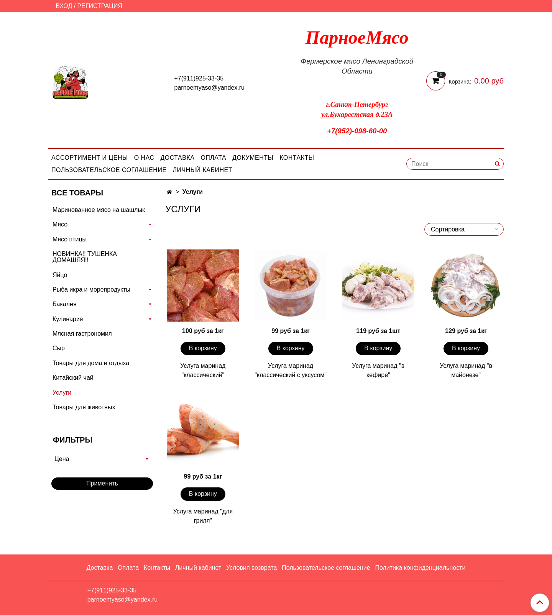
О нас (144, 157)
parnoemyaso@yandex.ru (209, 87)
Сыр (59, 348)
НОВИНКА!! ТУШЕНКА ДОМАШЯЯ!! (85, 257)
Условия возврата (251, 567)
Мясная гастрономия (82, 333)
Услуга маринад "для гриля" (203, 516)
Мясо (60, 224)
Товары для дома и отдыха (91, 363)
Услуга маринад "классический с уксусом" (291, 370)
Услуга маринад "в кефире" (378, 370)
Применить (102, 483)
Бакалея (65, 304)
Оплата (213, 157)
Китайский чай (73, 377)
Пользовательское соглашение (109, 170)
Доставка (178, 157)
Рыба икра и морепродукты (91, 289)
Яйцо (60, 275)
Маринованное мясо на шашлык (99, 210)
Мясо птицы (70, 239)
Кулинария (68, 319)
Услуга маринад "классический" (202, 370)
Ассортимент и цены (89, 157)
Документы (252, 157)
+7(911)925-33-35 (199, 78)
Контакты (296, 157)
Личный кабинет (202, 170)
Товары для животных (84, 407)
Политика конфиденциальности (420, 567)
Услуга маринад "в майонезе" (466, 370)
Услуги (62, 392)
